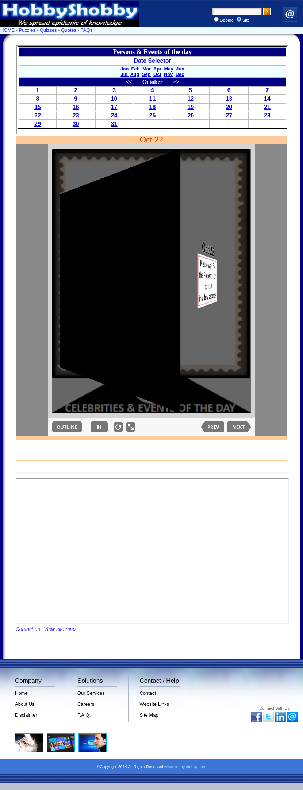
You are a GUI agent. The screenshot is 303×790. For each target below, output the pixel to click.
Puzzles (27, 30)
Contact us (28, 629)
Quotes (68, 30)
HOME (7, 30)
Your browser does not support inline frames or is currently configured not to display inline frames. (152, 89)
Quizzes (48, 30)
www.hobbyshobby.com (185, 766)
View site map (60, 629)
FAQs (87, 30)
